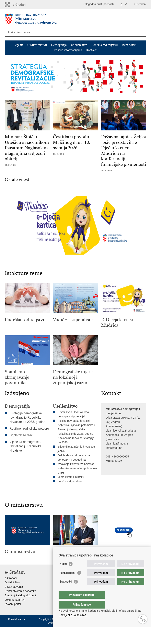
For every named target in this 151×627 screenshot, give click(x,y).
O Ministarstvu (37, 45)
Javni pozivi (129, 45)
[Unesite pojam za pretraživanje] (66, 32)
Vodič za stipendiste (70, 481)
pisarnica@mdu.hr (117, 443)
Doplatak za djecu (21, 435)
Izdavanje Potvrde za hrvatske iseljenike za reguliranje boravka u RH (77, 468)
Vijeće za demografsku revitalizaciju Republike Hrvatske (25, 446)
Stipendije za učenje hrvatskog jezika (76, 449)
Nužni (63, 571)
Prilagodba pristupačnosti (98, 4)
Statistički (66, 589)
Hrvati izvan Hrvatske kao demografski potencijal (73, 414)
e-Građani (140, 4)
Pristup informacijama (68, 50)
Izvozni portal (13, 604)
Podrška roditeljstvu (105, 45)
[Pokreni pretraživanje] (141, 32)
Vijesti (19, 45)
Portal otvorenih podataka (20, 591)
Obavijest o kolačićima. (73, 615)
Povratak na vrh (16, 619)
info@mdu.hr (114, 447)
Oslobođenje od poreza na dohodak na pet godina (74, 457)
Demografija (59, 45)
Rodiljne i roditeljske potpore (29, 428)
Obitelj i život (12, 582)
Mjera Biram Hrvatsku (71, 476)
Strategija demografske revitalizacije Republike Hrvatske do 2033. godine (27, 418)
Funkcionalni (67, 580)
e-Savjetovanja (14, 586)
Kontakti (91, 50)
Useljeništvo (79, 45)
